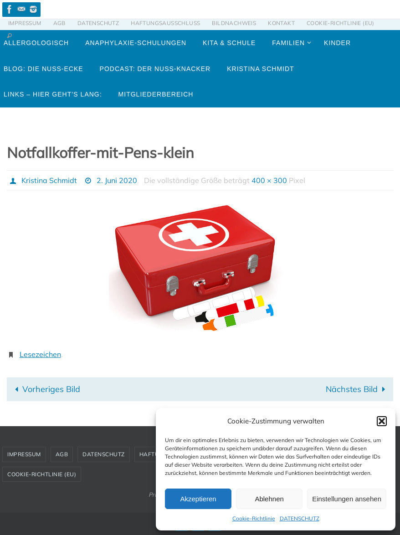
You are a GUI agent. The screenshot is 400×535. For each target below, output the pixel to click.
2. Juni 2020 (117, 180)
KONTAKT (281, 23)
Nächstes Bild (357, 389)
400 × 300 (269, 180)
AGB (59, 23)
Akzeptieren (198, 499)
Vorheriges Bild (45, 389)
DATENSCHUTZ (299, 518)
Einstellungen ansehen (346, 499)
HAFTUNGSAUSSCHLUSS (165, 23)
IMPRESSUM (24, 23)
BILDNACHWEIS (234, 23)
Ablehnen (269, 499)
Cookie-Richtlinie (253, 518)
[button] (381, 421)
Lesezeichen (40, 354)
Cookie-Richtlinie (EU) (340, 23)
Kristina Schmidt (49, 180)
